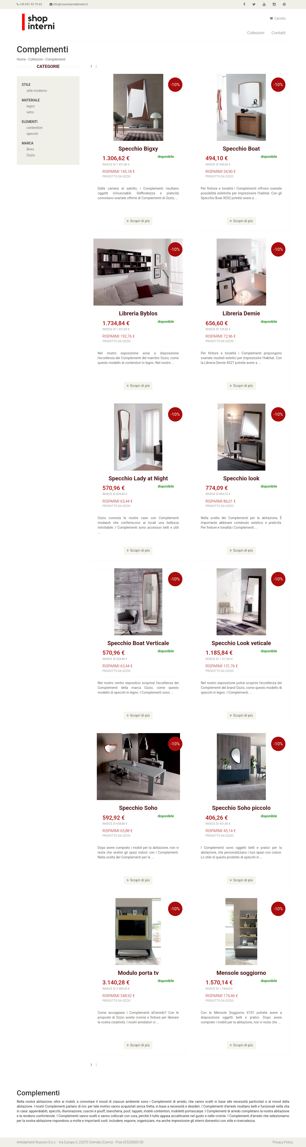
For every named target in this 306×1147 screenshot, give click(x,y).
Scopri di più (138, 221)
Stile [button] (26, 85)
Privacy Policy (283, 1142)
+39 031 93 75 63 (29, 4)
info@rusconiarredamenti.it (68, 4)
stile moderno (37, 91)
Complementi (55, 59)
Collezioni (255, 32)
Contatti (279, 32)
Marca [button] (27, 143)
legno (31, 106)
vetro (30, 112)
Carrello (278, 18)
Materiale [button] (31, 100)
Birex (30, 149)
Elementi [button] (30, 122)
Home (21, 59)
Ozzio (31, 155)
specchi (32, 134)
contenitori (35, 128)
